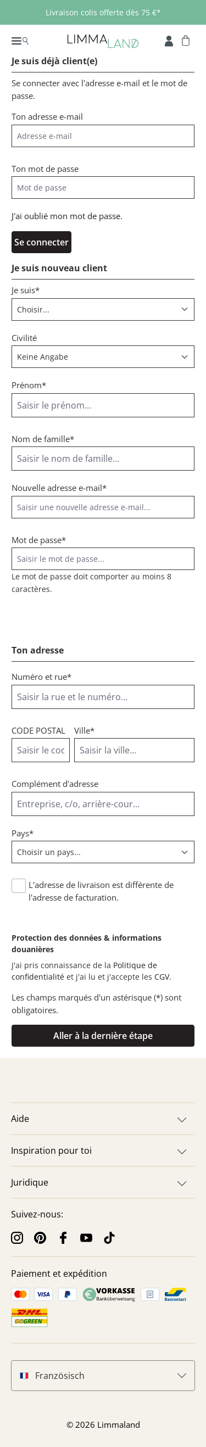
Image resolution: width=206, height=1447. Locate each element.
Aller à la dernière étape (103, 1036)
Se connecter (41, 242)
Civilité (24, 337)
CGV (161, 976)
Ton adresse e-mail (47, 116)
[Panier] (185, 40)
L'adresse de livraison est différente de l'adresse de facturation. (101, 891)
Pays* (23, 833)
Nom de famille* (43, 438)
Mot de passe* (39, 539)
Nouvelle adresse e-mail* (59, 487)
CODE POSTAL (38, 730)
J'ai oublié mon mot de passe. (67, 215)
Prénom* (29, 384)
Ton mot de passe (45, 168)
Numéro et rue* (41, 676)
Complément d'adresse (55, 783)
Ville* (84, 730)
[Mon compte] (169, 40)
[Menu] (20, 40)
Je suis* (26, 289)
